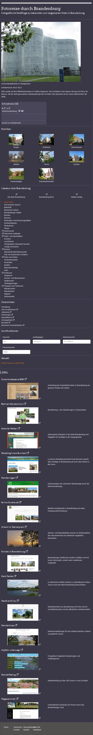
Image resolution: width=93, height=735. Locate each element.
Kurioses (7, 239)
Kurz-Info (36, 727)
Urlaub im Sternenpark (12, 527)
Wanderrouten (9, 289)
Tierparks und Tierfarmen (13, 286)
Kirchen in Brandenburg (13, 551)
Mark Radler (7, 576)
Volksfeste (5, 312)
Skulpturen (8, 275)
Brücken (7, 215)
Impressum (18, 727)
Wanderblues (7, 625)
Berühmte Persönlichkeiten (11, 325)
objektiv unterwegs (10, 650)
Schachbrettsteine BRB (12, 379)
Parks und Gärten (11, 257)
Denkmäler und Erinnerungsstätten (17, 220)
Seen (6, 270)
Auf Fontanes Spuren (12, 205)
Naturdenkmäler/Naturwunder (15, 252)
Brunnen (7, 218)
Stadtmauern (9, 281)
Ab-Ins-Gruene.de (9, 502)
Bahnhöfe (8, 207)
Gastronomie (9, 231)
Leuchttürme (9, 241)
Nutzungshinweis (30, 727)
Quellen (7, 265)
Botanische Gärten (11, 210)
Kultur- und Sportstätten (13, 236)
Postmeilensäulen (11, 260)
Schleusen (8, 273)
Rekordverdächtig (11, 268)
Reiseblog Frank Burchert (13, 453)
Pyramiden (8, 262)
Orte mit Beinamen (8, 310)
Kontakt (16, 730)
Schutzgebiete (6, 320)
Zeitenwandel (9, 296)
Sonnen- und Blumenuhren (14, 278)
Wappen (7, 294)
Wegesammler (8, 698)
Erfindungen (6, 315)
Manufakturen (6, 317)
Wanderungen (8, 477)
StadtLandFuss (8, 600)
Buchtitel (4, 323)
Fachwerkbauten (10, 223)
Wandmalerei (9, 291)
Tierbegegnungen (11, 283)
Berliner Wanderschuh (12, 403)
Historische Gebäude (12, 234)
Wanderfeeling (8, 674)
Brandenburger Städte (12, 213)
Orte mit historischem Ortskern (16, 255)
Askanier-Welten (9, 428)
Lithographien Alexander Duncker (17, 244)
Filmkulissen (9, 226)
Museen (7, 249)
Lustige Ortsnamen (11, 247)
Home (6, 727)
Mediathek (37, 730)
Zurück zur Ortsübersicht (11, 123)
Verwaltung (5, 307)
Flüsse (6, 228)
